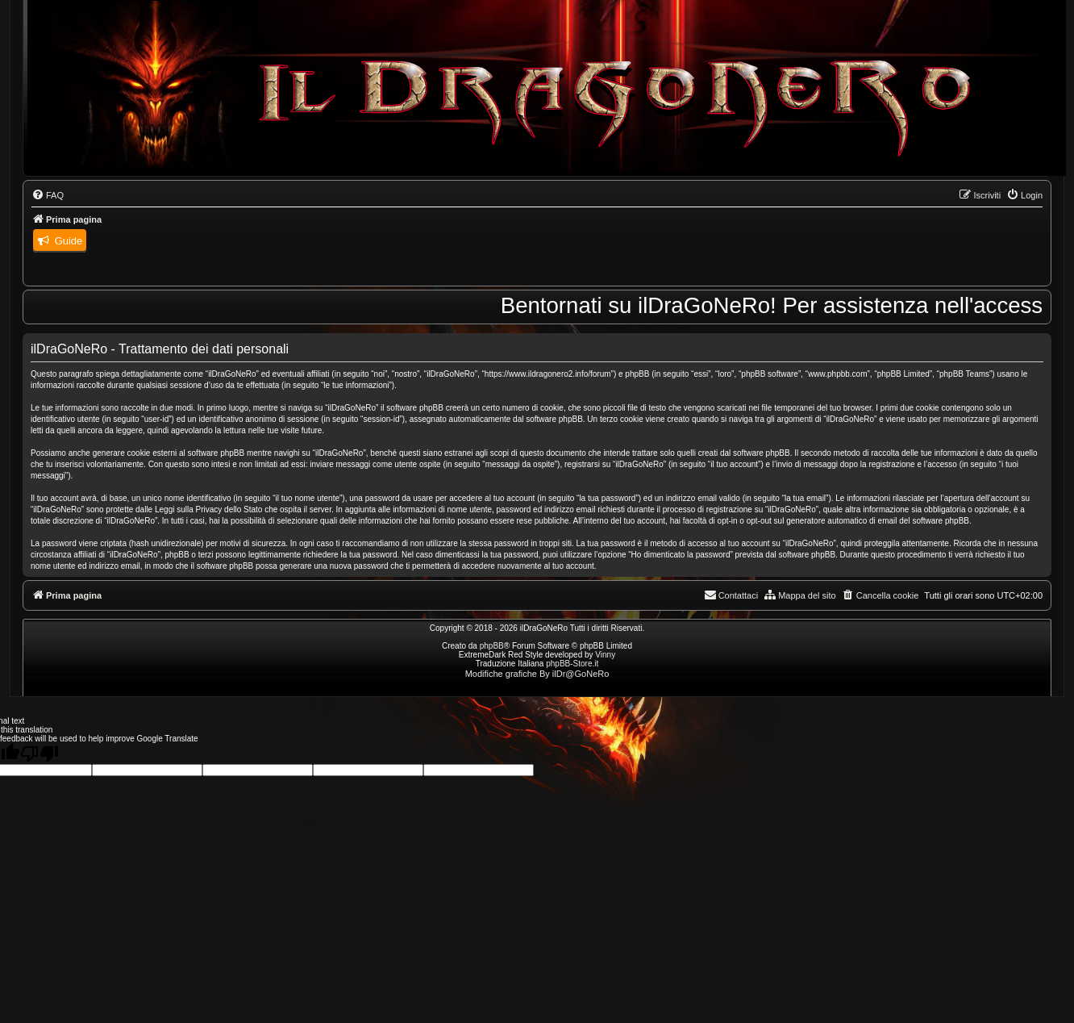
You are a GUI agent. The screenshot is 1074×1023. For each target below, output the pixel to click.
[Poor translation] (39, 753)
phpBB (492, 645)
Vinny (605, 654)
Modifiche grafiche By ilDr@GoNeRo (537, 674)
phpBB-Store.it (572, 663)
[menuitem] (47, 195)
